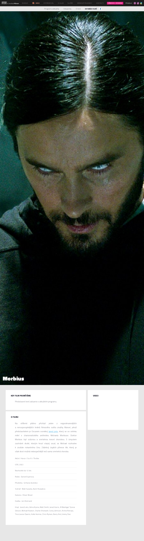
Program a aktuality (51, 9)
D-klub (61, 3)
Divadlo (25, 3)
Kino (35, 3)
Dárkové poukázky (84, 3)
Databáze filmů (91, 9)
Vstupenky (67, 9)
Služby (70, 3)
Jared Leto (53, 431)
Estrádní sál (49, 3)
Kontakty (100, 3)
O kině (78, 9)
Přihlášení (128, 3)
